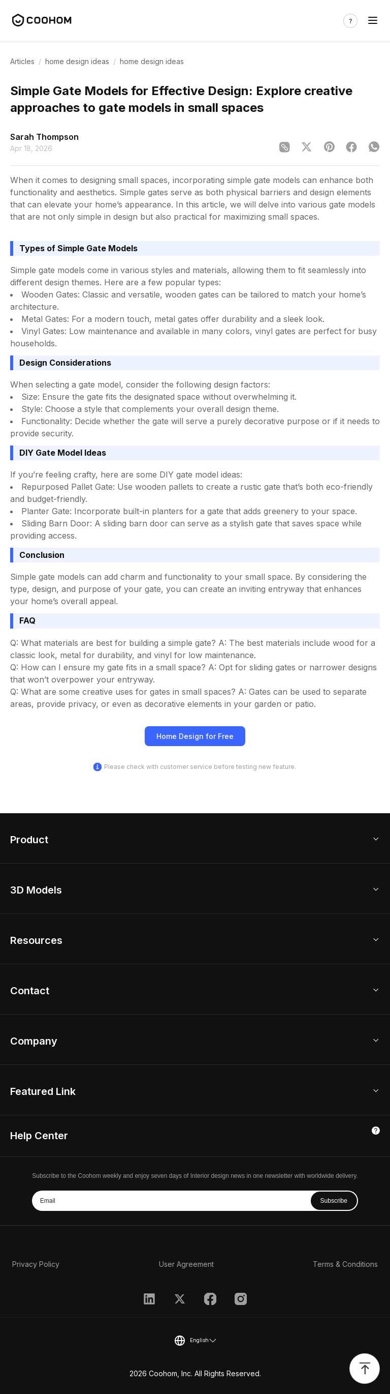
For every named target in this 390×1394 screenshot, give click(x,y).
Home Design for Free (195, 736)
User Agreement (186, 1264)
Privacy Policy (35, 1264)
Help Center (39, 1136)
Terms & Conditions (345, 1264)
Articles (22, 61)
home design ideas (77, 61)
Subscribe (333, 1200)
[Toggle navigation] (373, 20)
